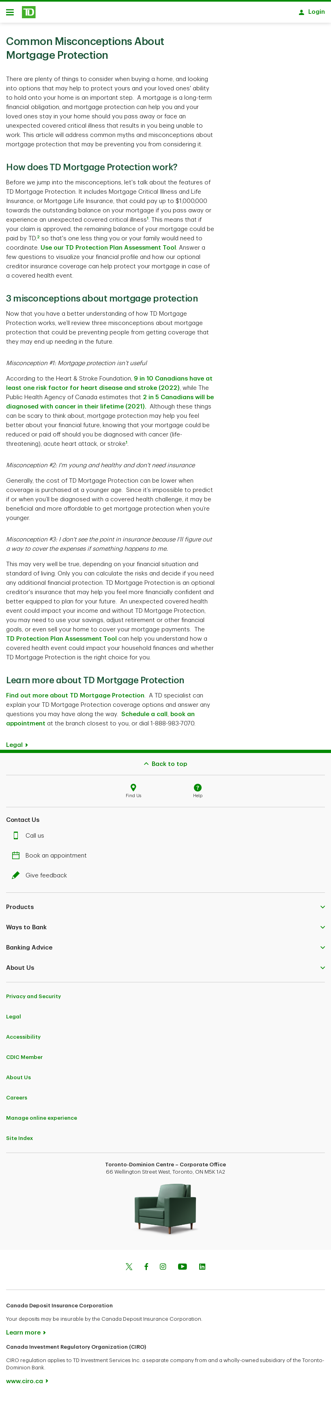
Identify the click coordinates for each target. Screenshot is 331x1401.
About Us (18, 1080)
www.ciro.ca (24, 1384)
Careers (16, 1100)
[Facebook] (146, 1270)
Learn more (23, 1336)
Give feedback (41, 878)
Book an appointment (51, 859)
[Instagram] (163, 1270)
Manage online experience (41, 1120)
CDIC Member (24, 1060)
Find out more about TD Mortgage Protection (75, 698)
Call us (30, 839)
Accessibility (23, 1039)
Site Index (19, 1141)
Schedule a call (144, 717)
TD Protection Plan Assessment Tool (61, 642)
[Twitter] (129, 1270)
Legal (14, 748)
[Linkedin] (202, 1270)
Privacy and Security (33, 999)
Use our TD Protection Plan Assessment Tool (108, 251)
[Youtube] (182, 1270)
